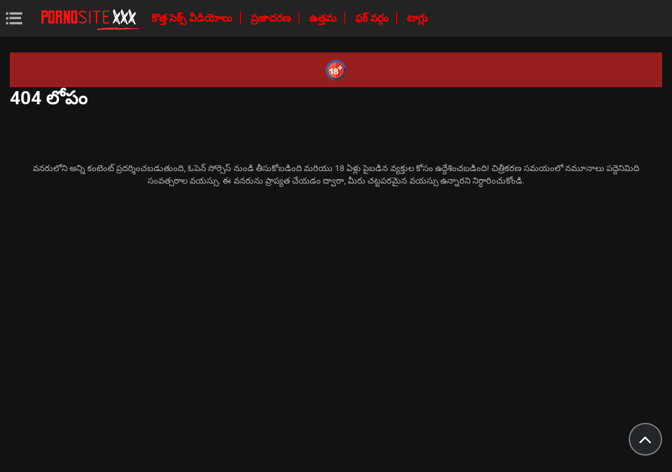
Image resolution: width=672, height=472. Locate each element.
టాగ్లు (417, 18)
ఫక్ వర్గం (373, 18)
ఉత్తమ (324, 18)
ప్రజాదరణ (272, 18)
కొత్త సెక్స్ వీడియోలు (193, 18)
